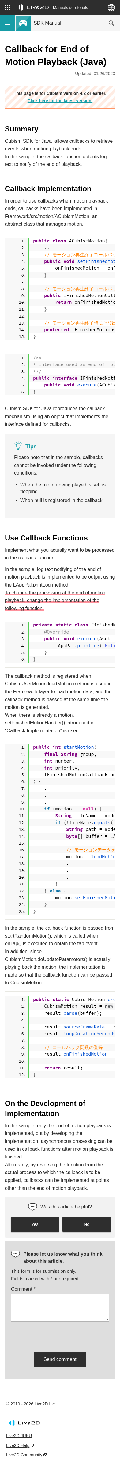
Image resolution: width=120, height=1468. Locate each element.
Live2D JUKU (19, 1435)
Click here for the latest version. (60, 100)
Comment (23, 1289)
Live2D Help (17, 1445)
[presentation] (57, 1336)
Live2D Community (24, 1454)
